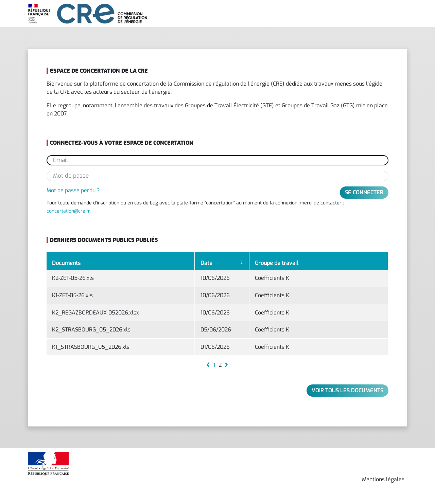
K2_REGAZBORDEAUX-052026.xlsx (95, 312)
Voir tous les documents (347, 390)
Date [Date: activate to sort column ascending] (206, 263)
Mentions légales (383, 479)
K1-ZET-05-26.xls (72, 295)
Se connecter (364, 192)
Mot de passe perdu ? (73, 190)
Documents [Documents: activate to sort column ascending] (66, 263)
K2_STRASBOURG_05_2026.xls (91, 329)
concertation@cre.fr (68, 211)
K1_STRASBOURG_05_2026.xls (90, 346)
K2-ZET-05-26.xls (73, 278)
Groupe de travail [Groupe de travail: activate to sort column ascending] (276, 263)
